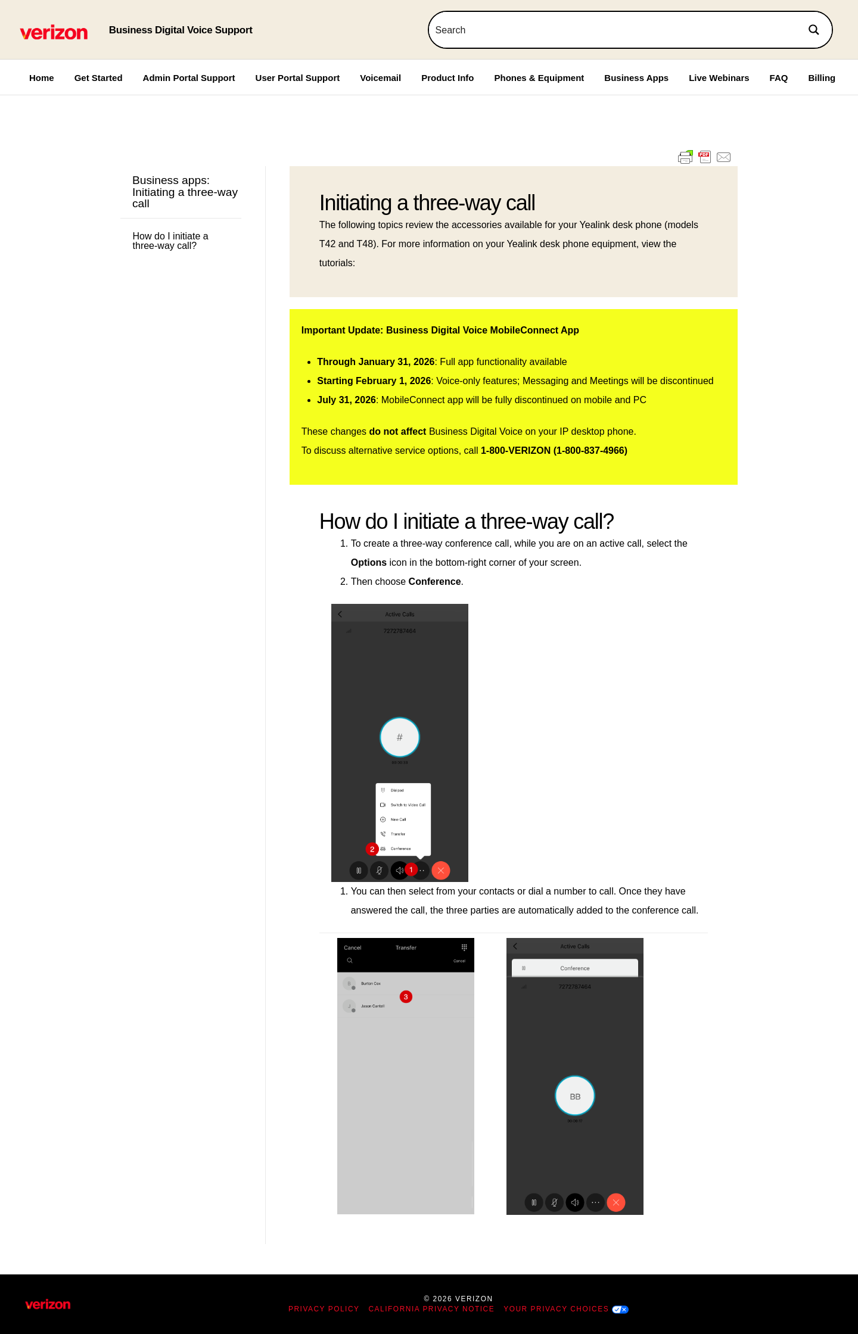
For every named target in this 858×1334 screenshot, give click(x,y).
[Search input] (613, 29)
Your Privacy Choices (556, 1309)
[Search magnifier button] (814, 30)
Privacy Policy (324, 1309)
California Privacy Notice (432, 1309)
